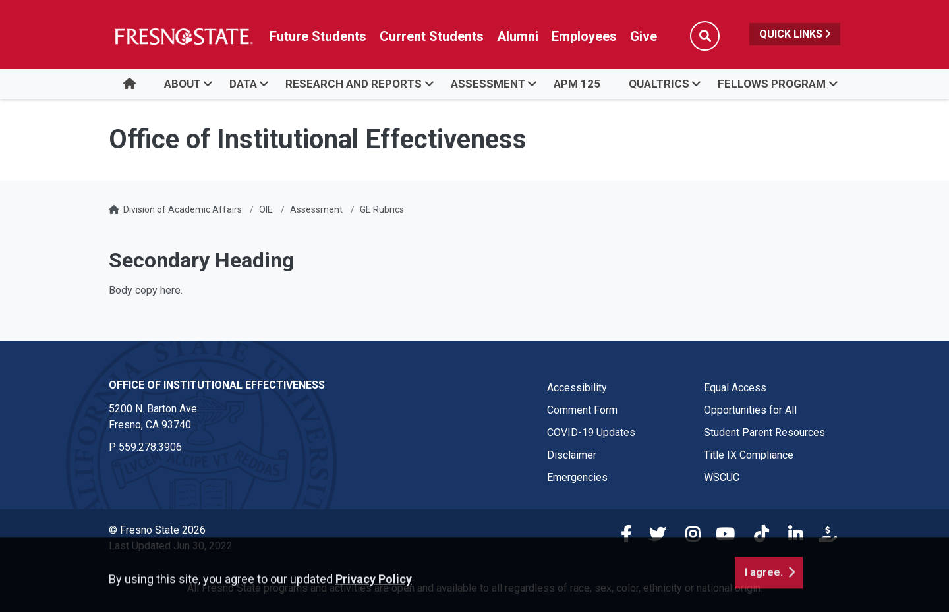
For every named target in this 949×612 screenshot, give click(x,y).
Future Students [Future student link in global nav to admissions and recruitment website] (318, 36)
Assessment (488, 83)
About (182, 83)
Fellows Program (772, 83)
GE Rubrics (382, 209)
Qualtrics (659, 83)
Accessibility (577, 387)
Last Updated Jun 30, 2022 (171, 546)
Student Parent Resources (764, 432)
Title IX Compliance (748, 455)
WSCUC (721, 477)
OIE (266, 209)
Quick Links (794, 34)
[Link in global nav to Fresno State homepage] (183, 36)
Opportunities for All (750, 410)
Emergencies (577, 477)
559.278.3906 (150, 447)
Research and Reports (353, 83)
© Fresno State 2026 (157, 530)
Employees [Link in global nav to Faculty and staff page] (584, 36)
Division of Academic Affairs (182, 209)
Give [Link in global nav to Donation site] (643, 36)
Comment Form (582, 410)
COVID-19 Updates (591, 432)
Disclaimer (571, 455)
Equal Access (735, 387)
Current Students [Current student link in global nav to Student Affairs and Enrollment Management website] (432, 36)
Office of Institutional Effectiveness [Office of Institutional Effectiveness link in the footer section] (217, 385)
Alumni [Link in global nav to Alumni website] (517, 36)
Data (243, 83)
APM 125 (577, 83)
